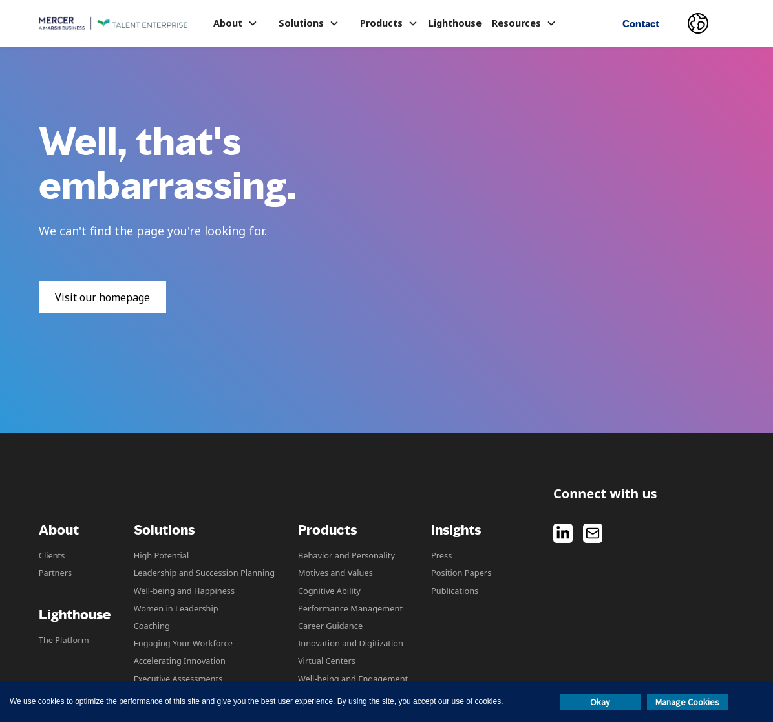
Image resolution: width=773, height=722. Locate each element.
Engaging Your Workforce (183, 643)
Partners (55, 573)
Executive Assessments (178, 679)
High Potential (161, 555)
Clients (52, 555)
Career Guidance (330, 626)
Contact (640, 23)
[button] (235, 23)
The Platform (64, 640)
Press (441, 555)
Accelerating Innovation (180, 660)
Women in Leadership (176, 608)
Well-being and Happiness (184, 591)
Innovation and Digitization (350, 643)
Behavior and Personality (346, 555)
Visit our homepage (102, 297)
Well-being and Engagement (353, 679)
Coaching (152, 626)
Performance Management (350, 608)
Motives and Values (335, 573)
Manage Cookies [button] (687, 702)
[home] (113, 23)
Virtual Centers (326, 660)
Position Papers (461, 573)
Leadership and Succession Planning (204, 573)
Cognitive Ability (329, 591)
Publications (454, 591)
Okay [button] (600, 702)
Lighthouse (455, 23)
